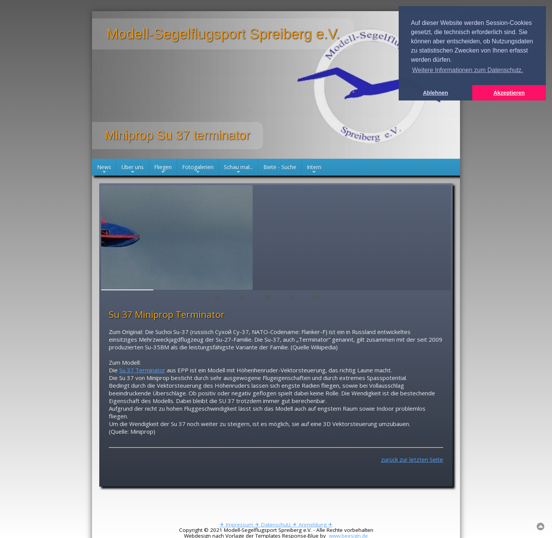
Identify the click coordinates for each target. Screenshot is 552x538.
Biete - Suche (279, 167)
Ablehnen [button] (435, 93)
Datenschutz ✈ (280, 524)
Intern (314, 169)
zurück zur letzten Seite (412, 459)
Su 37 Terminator (142, 370)
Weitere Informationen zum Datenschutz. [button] (467, 70)
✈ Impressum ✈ (240, 524)
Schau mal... (238, 169)
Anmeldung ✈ (316, 524)
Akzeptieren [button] (509, 93)
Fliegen (163, 169)
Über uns (133, 169)
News (104, 169)
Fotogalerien (198, 169)
